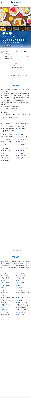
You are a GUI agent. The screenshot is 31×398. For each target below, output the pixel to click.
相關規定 (26, 75)
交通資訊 (19, 75)
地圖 (12, 58)
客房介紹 (12, 75)
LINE (7, 33)
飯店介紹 (5, 75)
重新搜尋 (15, 5)
